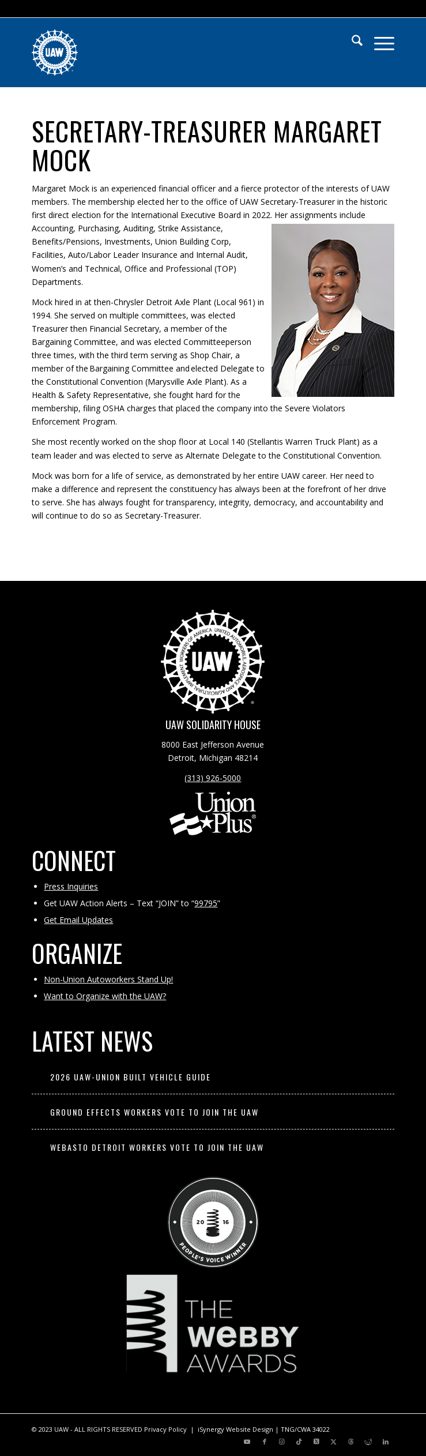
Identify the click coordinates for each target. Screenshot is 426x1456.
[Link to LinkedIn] (385, 1441)
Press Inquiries (71, 886)
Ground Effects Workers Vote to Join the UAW (154, 1112)
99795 (205, 903)
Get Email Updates (78, 919)
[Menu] (378, 41)
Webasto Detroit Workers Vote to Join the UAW (157, 1147)
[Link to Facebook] (264, 1441)
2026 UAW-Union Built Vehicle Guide (130, 1077)
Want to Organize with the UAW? (105, 995)
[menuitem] (351, 41)
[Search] (351, 41)
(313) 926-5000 (212, 777)
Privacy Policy (165, 1429)
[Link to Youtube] (247, 1441)
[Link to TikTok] (299, 1441)
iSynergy (211, 1429)
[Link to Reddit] (368, 1441)
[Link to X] (316, 1441)
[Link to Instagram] (282, 1441)
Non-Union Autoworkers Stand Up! (108, 979)
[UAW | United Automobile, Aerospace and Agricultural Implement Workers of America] (177, 52)
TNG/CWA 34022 (305, 1429)
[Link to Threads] (351, 1441)
